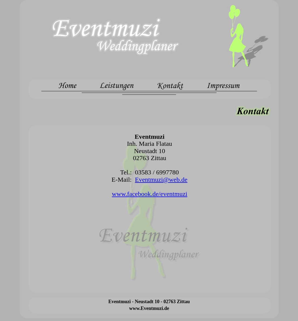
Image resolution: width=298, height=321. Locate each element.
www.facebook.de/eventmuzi (149, 193)
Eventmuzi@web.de (161, 179)
